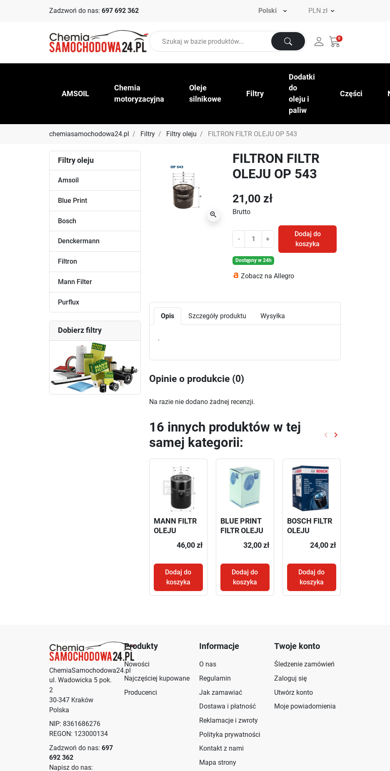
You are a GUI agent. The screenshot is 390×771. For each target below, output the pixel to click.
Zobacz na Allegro (267, 276)
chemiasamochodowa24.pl (89, 134)
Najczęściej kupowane (157, 678)
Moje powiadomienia (305, 706)
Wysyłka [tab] (272, 316)
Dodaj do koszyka (308, 239)
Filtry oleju (181, 134)
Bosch (67, 221)
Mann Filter (75, 282)
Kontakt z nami (221, 748)
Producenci (140, 692)
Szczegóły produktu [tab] (217, 316)
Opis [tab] (167, 316)
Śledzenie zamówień (304, 664)
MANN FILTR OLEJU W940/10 (175, 530)
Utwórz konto (293, 692)
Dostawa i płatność (227, 706)
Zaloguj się (290, 678)
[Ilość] (253, 239)
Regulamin (215, 678)
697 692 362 (120, 11)
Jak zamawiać (220, 692)
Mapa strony (217, 762)
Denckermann (79, 241)
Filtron (67, 261)
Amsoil (68, 180)
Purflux (68, 302)
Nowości (137, 664)
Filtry (147, 134)
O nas (207, 664)
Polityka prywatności (229, 735)
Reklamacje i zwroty (228, 720)
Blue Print (72, 201)
